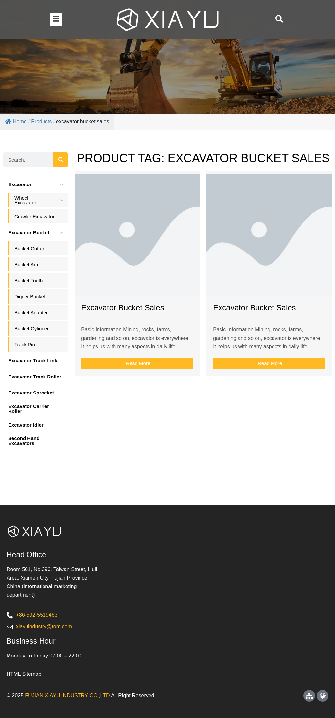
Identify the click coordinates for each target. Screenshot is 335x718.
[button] (55, 19)
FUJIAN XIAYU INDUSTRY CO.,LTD (67, 695)
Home (16, 121)
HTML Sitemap (24, 674)
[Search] (60, 159)
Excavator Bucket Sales (122, 307)
